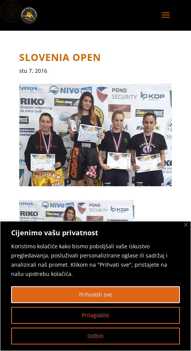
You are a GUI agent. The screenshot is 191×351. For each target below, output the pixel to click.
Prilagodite (95, 315)
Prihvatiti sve (95, 294)
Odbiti (95, 336)
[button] (166, 20)
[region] (95, 286)
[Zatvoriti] (186, 224)
